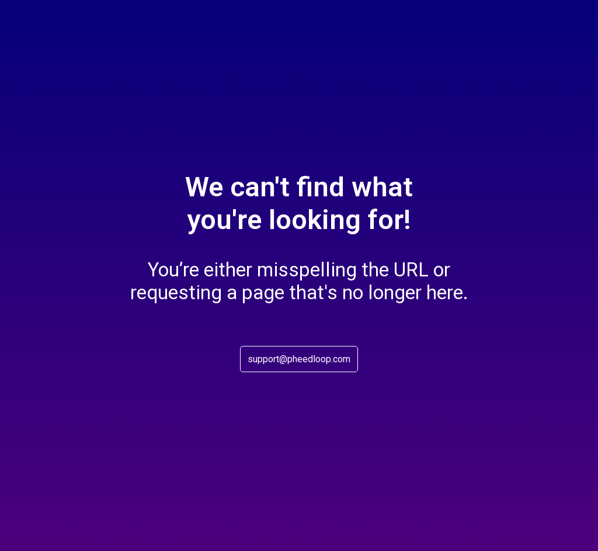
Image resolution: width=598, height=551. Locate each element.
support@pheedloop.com (299, 359)
